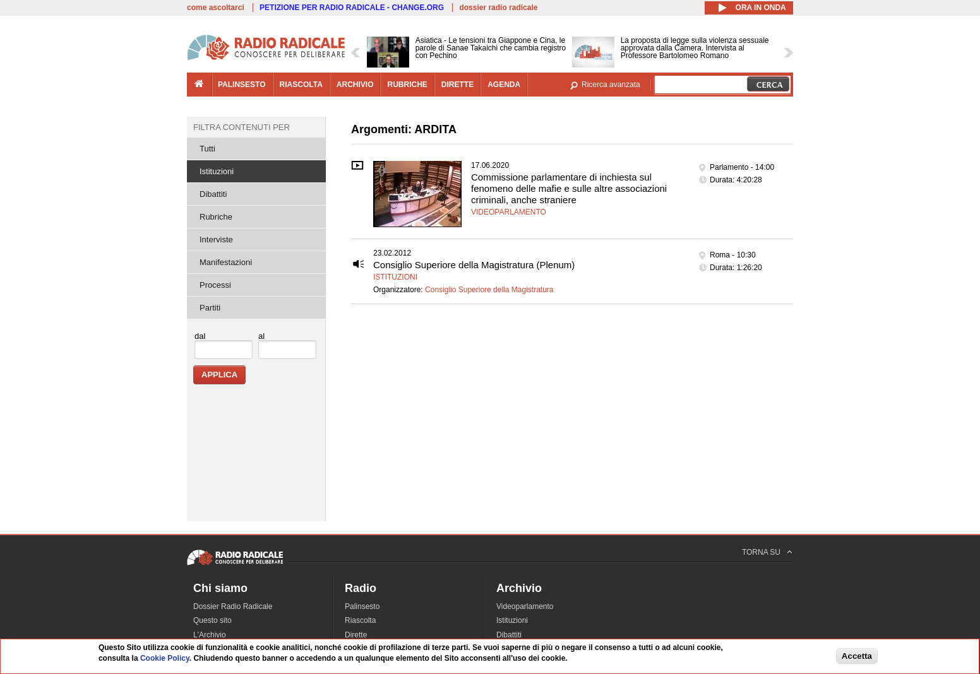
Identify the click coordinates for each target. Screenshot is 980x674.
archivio (355, 84)
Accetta (857, 656)
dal (199, 336)
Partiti (210, 307)
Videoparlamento (508, 212)
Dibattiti (213, 194)
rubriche (407, 84)
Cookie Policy (164, 658)
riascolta (301, 84)
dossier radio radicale (498, 7)
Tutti (207, 148)
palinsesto (242, 84)
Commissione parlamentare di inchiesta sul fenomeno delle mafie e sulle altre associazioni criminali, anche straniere (569, 188)
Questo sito (212, 620)
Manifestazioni (226, 262)
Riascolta (360, 620)
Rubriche (216, 217)
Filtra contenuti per (241, 127)
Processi (215, 285)
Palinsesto (362, 606)
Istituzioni (395, 277)
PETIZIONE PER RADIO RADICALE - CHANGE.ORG (352, 7)
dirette (457, 84)
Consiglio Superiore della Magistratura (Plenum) (474, 264)
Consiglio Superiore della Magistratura (489, 289)
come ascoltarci (215, 7)
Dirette (356, 634)
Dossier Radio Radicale (232, 606)
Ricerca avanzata (611, 84)
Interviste (216, 239)
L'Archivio (209, 634)
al (261, 336)
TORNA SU (761, 552)
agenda (503, 84)
